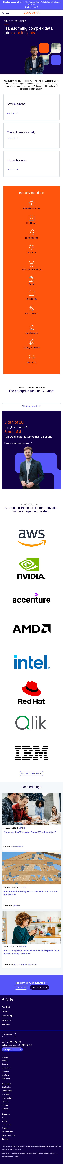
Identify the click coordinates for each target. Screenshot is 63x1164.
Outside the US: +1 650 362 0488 (17, 1045)
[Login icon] (3, 13)
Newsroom (7, 1020)
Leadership (7, 1015)
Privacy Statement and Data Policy (39, 1146)
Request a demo (40, 987)
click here (17, 1156)
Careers (5, 1011)
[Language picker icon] (7, 13)
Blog (3, 1117)
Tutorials (5, 1109)
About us (6, 1007)
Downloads (6, 1094)
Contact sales (7, 1091)
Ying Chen (24, 964)
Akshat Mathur (32, 964)
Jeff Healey (17, 905)
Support (5, 1139)
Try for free (21, 987)
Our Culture (6, 1068)
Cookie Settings (17, 1149)
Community (6, 1128)
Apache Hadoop (5, 1153)
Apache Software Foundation (47, 1153)
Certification (6, 1087)
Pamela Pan (16, 964)
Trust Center (6, 1124)
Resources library (8, 1135)
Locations (5, 1075)
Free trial (5, 1101)
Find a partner (7, 1098)
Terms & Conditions (26, 1146)
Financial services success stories (18, 443)
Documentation (7, 1132)
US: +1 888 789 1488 (11, 1042)
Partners (6, 1024)
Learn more (12, 113)
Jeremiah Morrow (18, 846)
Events (4, 1121)
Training (5, 1105)
